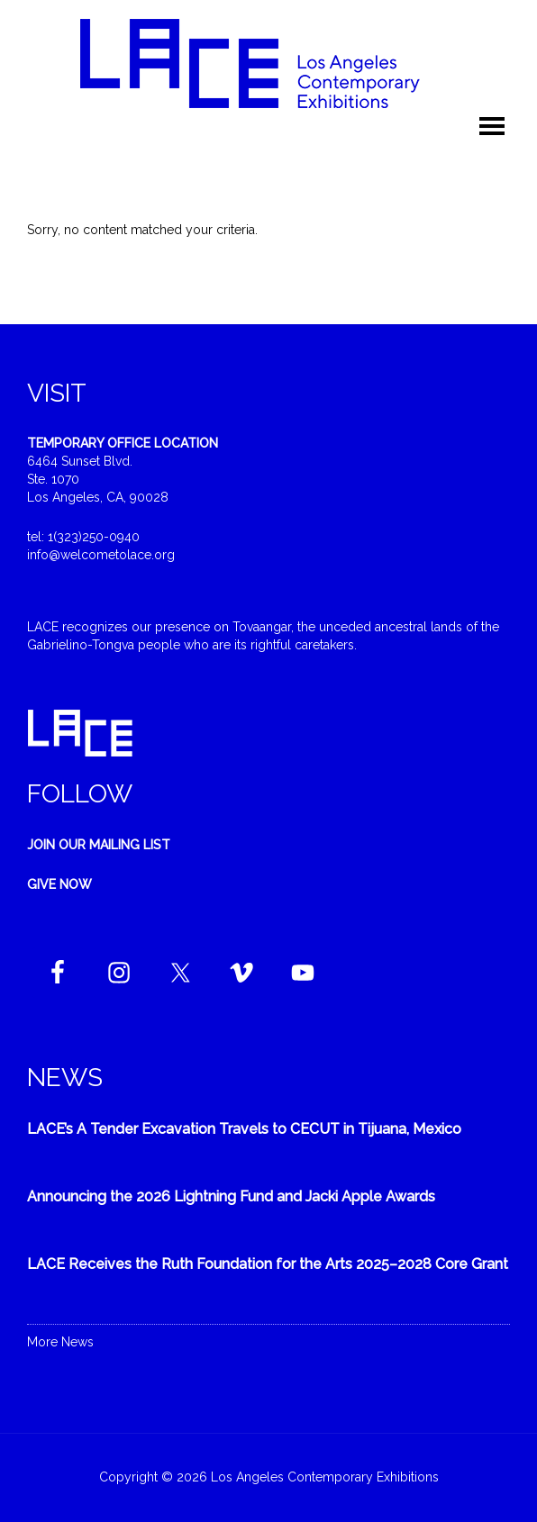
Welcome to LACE (268, 63)
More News (60, 1342)
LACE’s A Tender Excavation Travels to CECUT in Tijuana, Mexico (244, 1128)
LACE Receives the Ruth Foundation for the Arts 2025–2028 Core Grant (267, 1264)
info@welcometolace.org (101, 555)
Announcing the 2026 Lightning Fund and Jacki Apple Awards (231, 1196)
